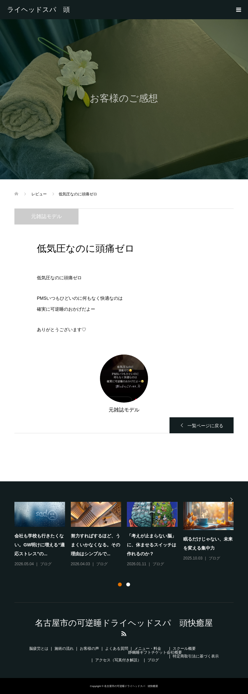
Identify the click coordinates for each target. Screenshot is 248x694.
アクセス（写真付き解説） (118, 660)
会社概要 (174, 652)
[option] (126, 535)
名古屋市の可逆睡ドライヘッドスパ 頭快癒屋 (38, 9)
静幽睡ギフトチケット (147, 652)
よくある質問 (116, 648)
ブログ (46, 564)
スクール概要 (184, 648)
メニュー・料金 (147, 648)
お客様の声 (89, 648)
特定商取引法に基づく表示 (196, 656)
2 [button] (128, 584)
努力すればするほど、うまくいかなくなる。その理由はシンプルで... (95, 544)
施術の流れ (64, 648)
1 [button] (120, 584)
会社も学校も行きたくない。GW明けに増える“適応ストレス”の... (39, 544)
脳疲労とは (38, 648)
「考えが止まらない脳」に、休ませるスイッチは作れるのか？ (151, 544)
